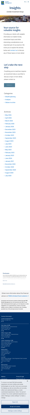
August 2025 (9, 141)
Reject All (15, 402)
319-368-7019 (7, 352)
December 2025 (10, 129)
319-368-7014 (7, 335)
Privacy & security (20, 379)
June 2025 (8, 147)
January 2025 (9, 155)
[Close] (27, 381)
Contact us (9, 85)
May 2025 (8, 150)
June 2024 (8, 158)
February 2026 (9, 124)
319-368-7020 (7, 367)
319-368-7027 (7, 344)
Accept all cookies (15, 406)
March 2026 (9, 121)
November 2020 (10, 164)
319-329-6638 (6, 368)
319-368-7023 (7, 328)
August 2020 (9, 173)
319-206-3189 (6, 346)
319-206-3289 (6, 337)
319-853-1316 (6, 329)
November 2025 (10, 132)
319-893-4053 (6, 353)
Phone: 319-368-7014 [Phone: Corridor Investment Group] (6, 320)
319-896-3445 (7, 359)
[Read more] (5, 280)
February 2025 (9, 152)
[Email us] (2, 321)
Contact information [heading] (6, 316)
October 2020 (9, 167)
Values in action (10, 102)
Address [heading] (3, 376)
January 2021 (9, 161)
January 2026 (9, 126)
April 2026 (8, 118)
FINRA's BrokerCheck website (17, 296)
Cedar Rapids (4, 379)
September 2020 (10, 170)
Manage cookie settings (15, 411)
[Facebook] (3, 321)
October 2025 (9, 135)
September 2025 (10, 138)
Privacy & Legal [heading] (20, 376)
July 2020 (8, 176)
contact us (13, 50)
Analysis (8, 99)
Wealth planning (10, 97)
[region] (15, 397)
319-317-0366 (6, 361)
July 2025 (8, 144)
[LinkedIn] (3, 331)
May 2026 (8, 115)
